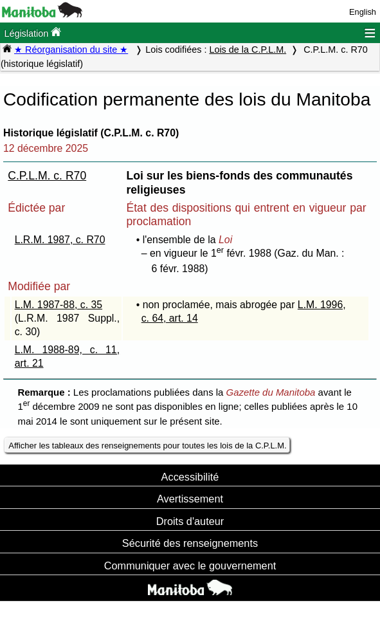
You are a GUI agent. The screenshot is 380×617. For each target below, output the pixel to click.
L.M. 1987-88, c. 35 (58, 304)
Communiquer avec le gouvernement (190, 565)
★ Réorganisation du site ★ (71, 49)
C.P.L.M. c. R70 (47, 175)
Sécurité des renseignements (190, 543)
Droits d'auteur (190, 521)
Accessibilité (190, 477)
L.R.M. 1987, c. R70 (60, 239)
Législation (32, 32)
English (362, 12)
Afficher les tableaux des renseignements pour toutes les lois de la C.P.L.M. (147, 445)
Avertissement (190, 498)
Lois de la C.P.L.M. (247, 49)
